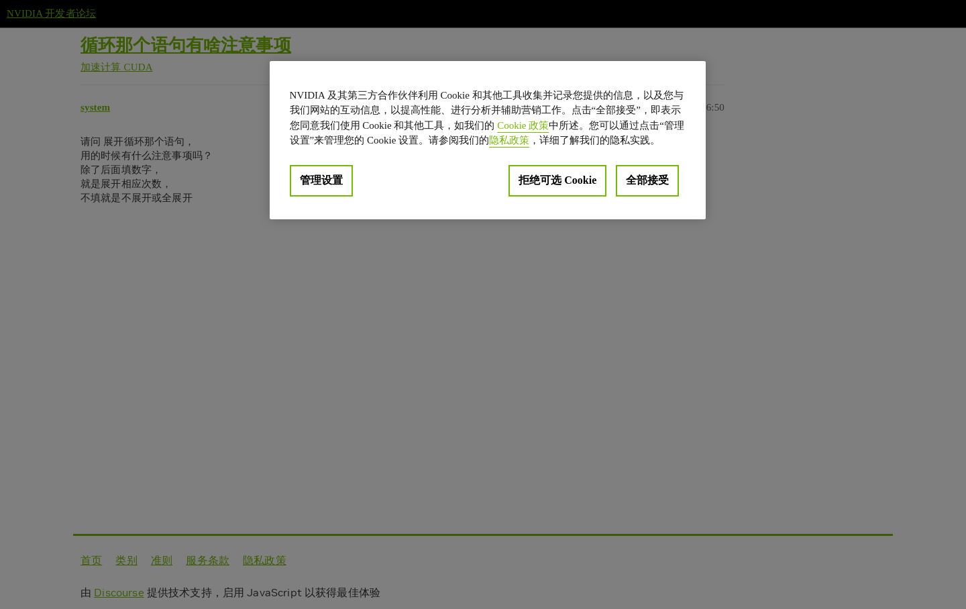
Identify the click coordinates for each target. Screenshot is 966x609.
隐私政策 (509, 140)
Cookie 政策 (523, 125)
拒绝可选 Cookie (557, 180)
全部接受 (647, 180)
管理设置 (321, 180)
